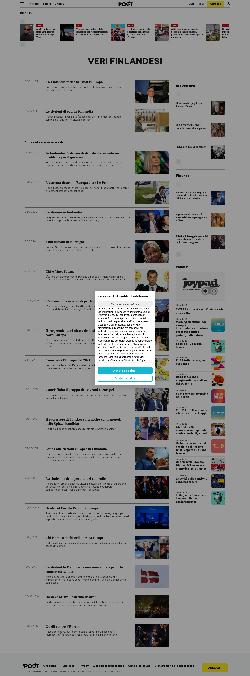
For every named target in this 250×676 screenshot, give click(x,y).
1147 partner (108, 353)
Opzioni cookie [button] (125, 378)
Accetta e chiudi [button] (125, 370)
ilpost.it (127, 357)
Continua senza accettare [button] (125, 304)
